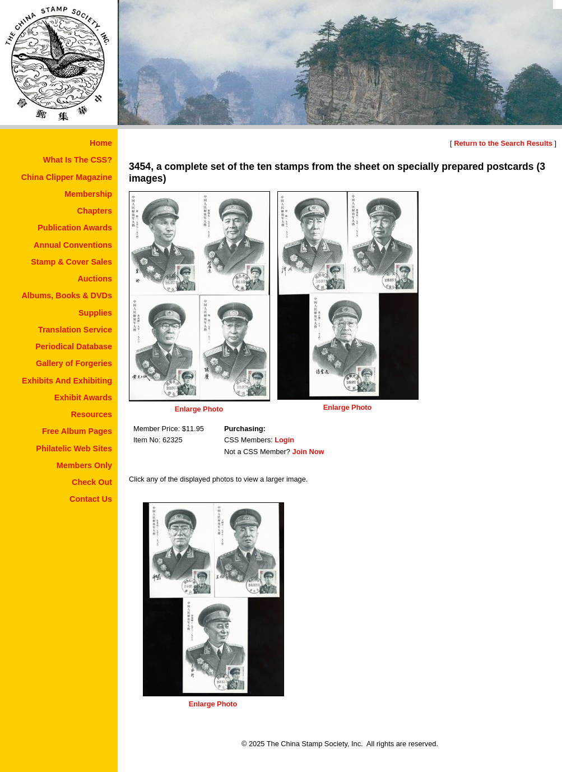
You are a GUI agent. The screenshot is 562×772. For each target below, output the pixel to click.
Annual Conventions (73, 245)
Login (284, 440)
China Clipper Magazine (66, 177)
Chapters (94, 210)
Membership (88, 193)
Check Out (92, 482)
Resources (91, 414)
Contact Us (90, 498)
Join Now (308, 451)
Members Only (84, 465)
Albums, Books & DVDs (66, 295)
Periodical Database (73, 346)
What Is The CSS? (77, 159)
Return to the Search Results (503, 143)
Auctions (94, 278)
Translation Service (75, 329)
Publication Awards (75, 227)
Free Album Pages (77, 431)
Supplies (95, 312)
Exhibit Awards (83, 397)
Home (101, 142)
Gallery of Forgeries (74, 363)
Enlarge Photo (199, 409)
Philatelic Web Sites (74, 448)
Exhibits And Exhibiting (67, 380)
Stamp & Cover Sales (71, 261)
